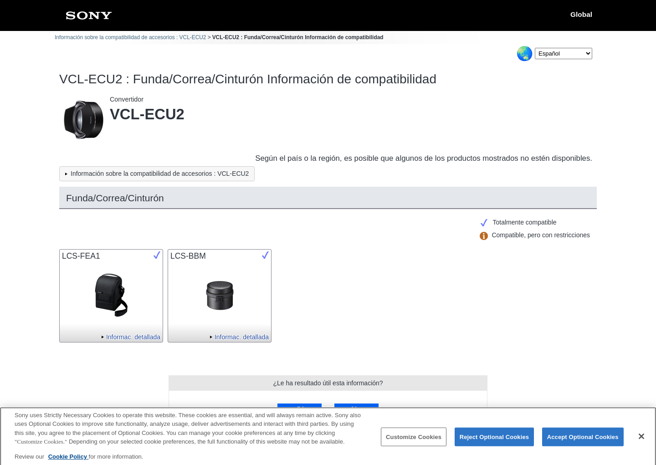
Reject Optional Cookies (494, 440)
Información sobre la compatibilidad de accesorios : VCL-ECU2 (130, 37)
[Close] (641, 440)
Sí (299, 409)
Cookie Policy (68, 460)
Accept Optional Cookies (583, 440)
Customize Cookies (413, 440)
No (356, 409)
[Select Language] (563, 53)
